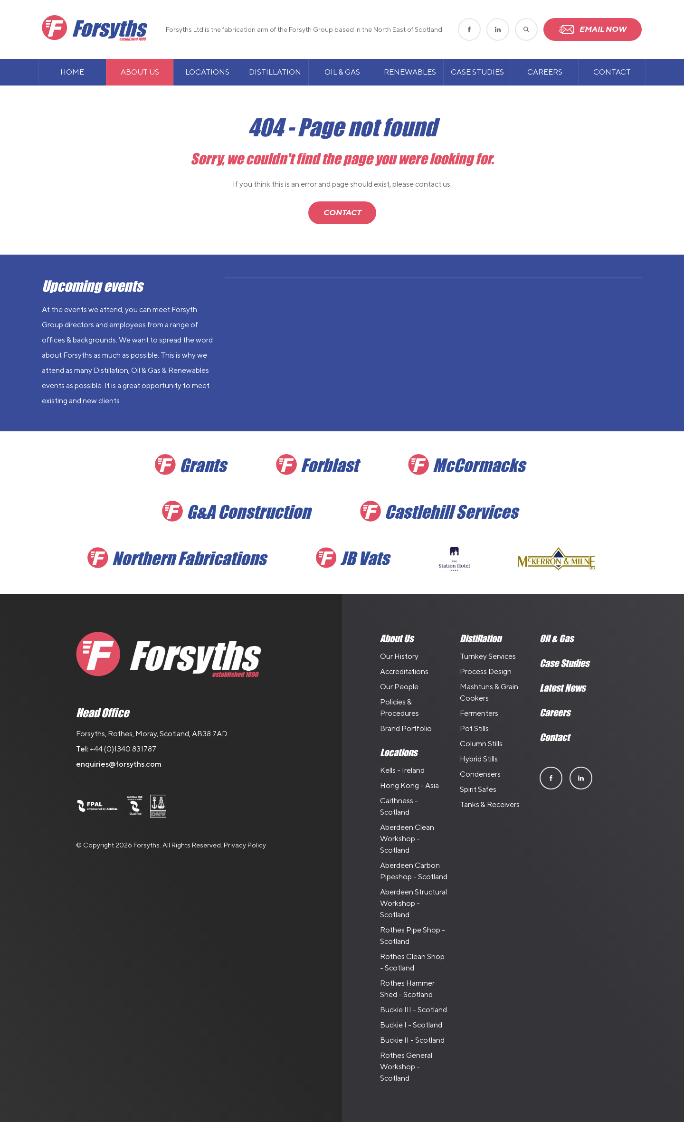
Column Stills (481, 743)
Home (72, 71)
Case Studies (477, 71)
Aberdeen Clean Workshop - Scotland (407, 839)
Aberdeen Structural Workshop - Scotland (413, 903)
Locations (207, 71)
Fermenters (479, 713)
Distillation (275, 71)
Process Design (486, 671)
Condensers (480, 774)
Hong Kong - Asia (409, 785)
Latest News (562, 688)
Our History (399, 656)
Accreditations (404, 671)
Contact (612, 71)
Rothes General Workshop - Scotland (406, 1067)
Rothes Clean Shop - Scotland (412, 962)
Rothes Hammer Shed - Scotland (407, 989)
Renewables (410, 71)
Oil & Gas (342, 71)
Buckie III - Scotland (413, 1009)
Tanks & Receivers (490, 804)
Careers (544, 71)
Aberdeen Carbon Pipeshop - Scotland (413, 871)
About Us (140, 71)
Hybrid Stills (479, 758)
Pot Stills (474, 728)
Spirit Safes (478, 789)
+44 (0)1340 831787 (123, 748)
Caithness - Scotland (399, 806)
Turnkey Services (488, 656)
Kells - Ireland (402, 770)
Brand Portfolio (406, 728)
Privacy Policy (245, 845)
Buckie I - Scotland (411, 1024)
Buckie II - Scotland (412, 1040)
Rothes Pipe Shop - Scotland (412, 935)
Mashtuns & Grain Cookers (489, 692)
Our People (399, 686)
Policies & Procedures (399, 707)
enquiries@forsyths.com (119, 764)
